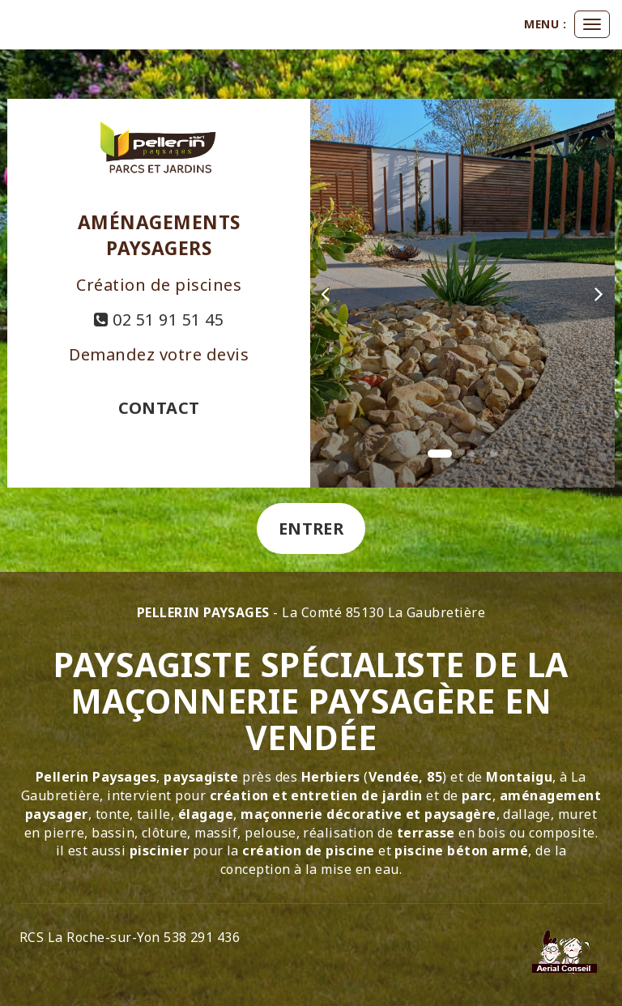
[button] (325, 293)
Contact (159, 408)
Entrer (311, 528)
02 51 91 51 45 (159, 319)
